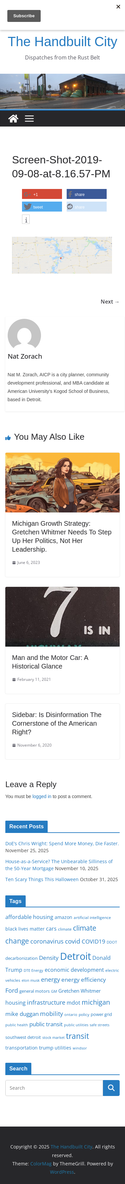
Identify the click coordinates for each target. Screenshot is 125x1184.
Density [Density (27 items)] (49, 957)
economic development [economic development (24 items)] (74, 969)
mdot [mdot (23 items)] (73, 1002)
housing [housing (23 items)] (15, 1002)
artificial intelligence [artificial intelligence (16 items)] (92, 917)
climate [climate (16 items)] (65, 929)
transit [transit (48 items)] (77, 1036)
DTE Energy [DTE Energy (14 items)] (33, 970)
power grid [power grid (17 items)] (101, 1014)
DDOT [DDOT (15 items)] (112, 942)
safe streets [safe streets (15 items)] (99, 1024)
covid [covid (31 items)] (72, 941)
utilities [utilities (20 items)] (63, 1048)
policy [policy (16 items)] (84, 1014)
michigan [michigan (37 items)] (96, 1002)
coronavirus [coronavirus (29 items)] (47, 941)
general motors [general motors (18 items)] (34, 991)
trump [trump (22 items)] (46, 1047)
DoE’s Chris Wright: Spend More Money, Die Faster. (62, 843)
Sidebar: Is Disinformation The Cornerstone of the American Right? (57, 723)
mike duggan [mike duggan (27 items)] (22, 1014)
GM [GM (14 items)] (54, 991)
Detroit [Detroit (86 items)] (75, 956)
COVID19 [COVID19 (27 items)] (93, 941)
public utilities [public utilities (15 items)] (76, 1024)
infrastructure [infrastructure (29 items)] (46, 1002)
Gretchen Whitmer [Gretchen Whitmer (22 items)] (79, 990)
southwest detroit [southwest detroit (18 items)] (23, 1037)
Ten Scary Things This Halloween (42, 879)
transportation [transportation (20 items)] (21, 1048)
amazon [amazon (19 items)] (63, 917)
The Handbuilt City (62, 41)
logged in (41, 796)
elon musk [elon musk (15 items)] (31, 980)
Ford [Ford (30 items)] (11, 990)
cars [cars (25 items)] (51, 928)
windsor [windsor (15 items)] (80, 1048)
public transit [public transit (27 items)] (46, 1024)
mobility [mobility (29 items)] (51, 1014)
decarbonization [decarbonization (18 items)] (21, 958)
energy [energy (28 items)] (50, 979)
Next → (110, 301)
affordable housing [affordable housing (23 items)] (29, 917)
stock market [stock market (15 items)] (53, 1037)
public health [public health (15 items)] (16, 1024)
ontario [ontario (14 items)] (70, 1014)
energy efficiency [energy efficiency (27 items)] (83, 979)
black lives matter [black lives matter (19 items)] (25, 929)
